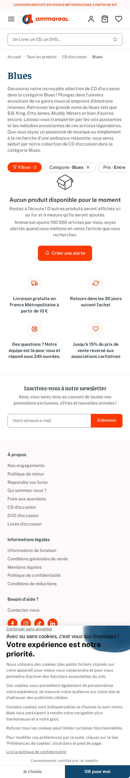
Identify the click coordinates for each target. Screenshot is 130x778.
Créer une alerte (65, 253)
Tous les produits (42, 57)
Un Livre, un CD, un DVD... (65, 39)
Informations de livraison (31, 550)
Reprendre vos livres (27, 482)
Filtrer (24, 167)
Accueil (14, 57)
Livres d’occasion (24, 523)
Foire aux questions (26, 498)
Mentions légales (24, 567)
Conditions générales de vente (37, 558)
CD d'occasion (74, 57)
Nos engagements (25, 465)
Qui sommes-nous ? (26, 490)
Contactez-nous (23, 610)
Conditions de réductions (32, 583)
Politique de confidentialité (34, 575)
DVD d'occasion (23, 515)
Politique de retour (25, 473)
